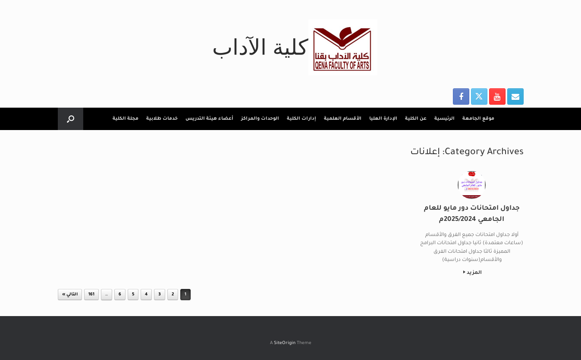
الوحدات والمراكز (260, 118)
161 (91, 294)
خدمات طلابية (162, 118)
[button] (70, 119)
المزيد (472, 273)
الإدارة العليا (383, 118)
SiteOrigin (284, 343)
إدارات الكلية (301, 118)
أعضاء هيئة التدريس (209, 118)
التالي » (70, 294)
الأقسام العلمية (342, 118)
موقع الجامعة (478, 118)
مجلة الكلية (125, 118)
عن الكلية (416, 118)
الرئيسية (444, 118)
